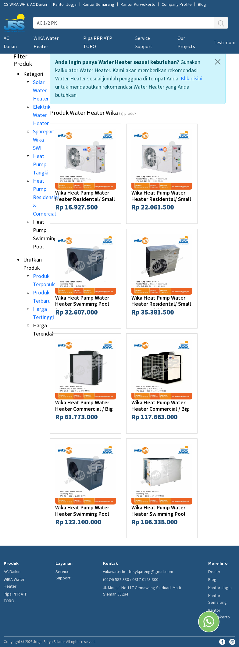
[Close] (217, 62)
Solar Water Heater (41, 90)
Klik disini (191, 78)
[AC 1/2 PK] (123, 23)
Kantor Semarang (98, 4)
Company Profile (177, 4)
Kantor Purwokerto (138, 4)
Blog (202, 4)
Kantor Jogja (65, 4)
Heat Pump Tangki (40, 164)
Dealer (214, 571)
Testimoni (224, 42)
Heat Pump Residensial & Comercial (46, 197)
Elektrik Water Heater (42, 115)
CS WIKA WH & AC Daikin (25, 4)
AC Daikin (12, 571)
